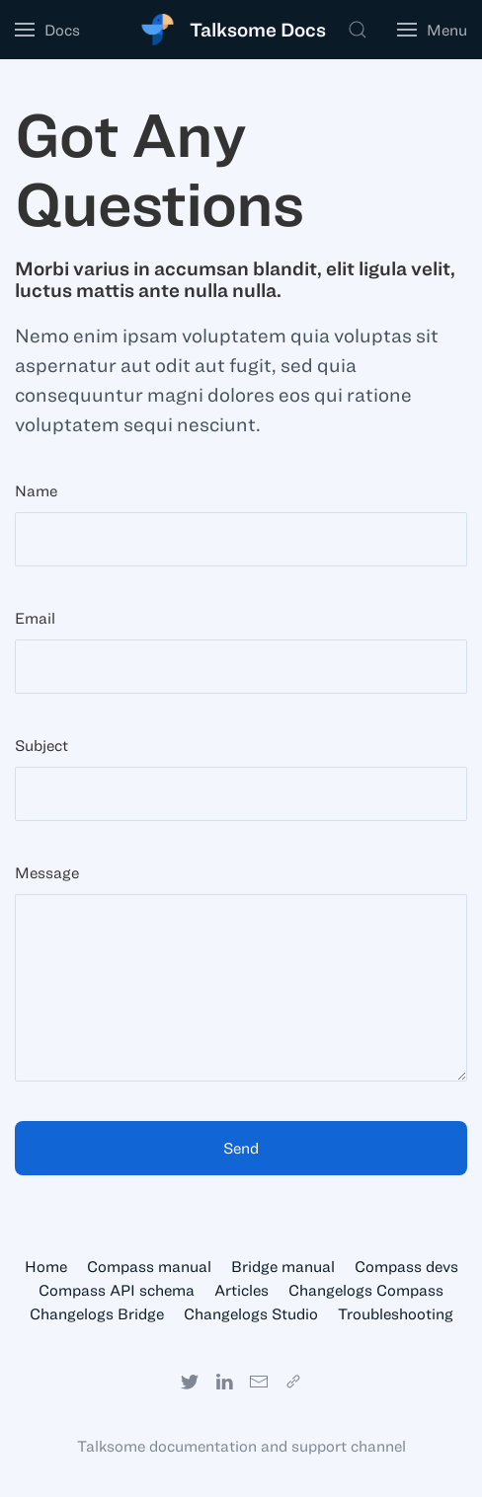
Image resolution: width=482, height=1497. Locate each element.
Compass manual (149, 1266)
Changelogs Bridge (97, 1313)
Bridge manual (283, 1266)
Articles (241, 1290)
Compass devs (406, 1266)
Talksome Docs (258, 29)
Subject (41, 745)
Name (36, 490)
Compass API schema (117, 1290)
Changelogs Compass (365, 1290)
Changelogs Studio (251, 1313)
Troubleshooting (395, 1313)
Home (46, 1266)
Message (47, 872)
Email (35, 618)
